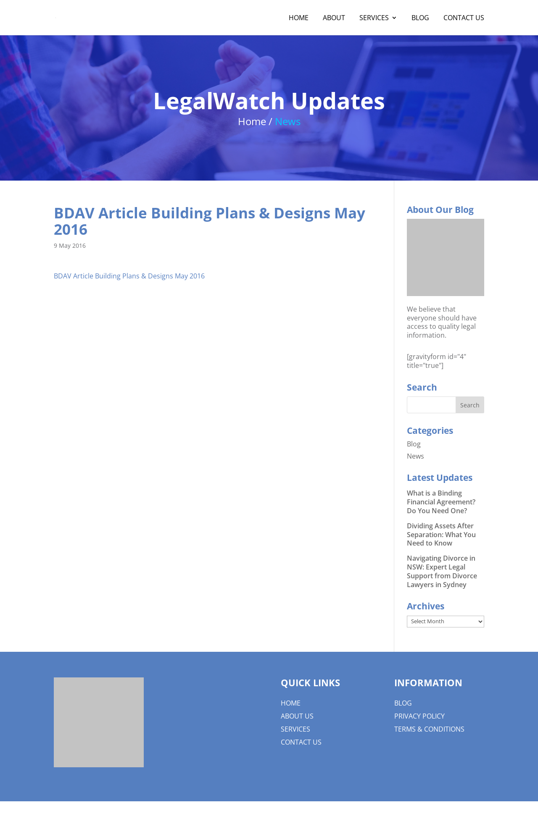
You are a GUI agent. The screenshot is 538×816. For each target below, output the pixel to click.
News (415, 456)
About (334, 18)
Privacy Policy (419, 716)
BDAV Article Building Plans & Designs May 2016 (129, 276)
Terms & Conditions (429, 729)
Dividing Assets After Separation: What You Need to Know (441, 534)
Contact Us (463, 18)
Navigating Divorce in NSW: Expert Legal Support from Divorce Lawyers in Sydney (442, 571)
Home (299, 18)
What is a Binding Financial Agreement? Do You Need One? (441, 501)
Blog (420, 18)
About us (297, 716)
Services (374, 18)
